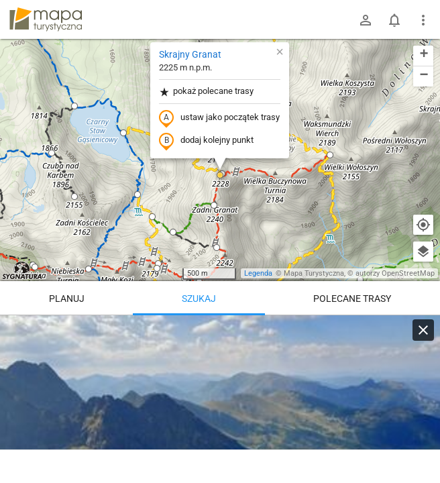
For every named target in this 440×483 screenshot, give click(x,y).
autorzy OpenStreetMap (395, 273)
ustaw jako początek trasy (219, 118)
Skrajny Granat (190, 54)
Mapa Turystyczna (314, 273)
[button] (74, 106)
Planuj (67, 298)
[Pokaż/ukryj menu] (423, 20)
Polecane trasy (352, 298)
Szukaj (199, 298)
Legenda (258, 273)
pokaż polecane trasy (206, 91)
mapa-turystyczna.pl (45, 19)
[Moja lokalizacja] (423, 225)
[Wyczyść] (423, 330)
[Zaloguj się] (365, 20)
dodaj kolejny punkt (206, 140)
